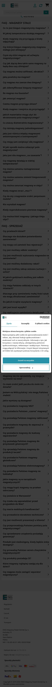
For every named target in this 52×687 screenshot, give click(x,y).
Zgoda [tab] (9, 323)
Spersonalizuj (26, 368)
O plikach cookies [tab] (42, 323)
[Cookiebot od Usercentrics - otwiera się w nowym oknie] (39, 317)
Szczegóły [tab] (25, 323)
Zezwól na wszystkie (26, 360)
